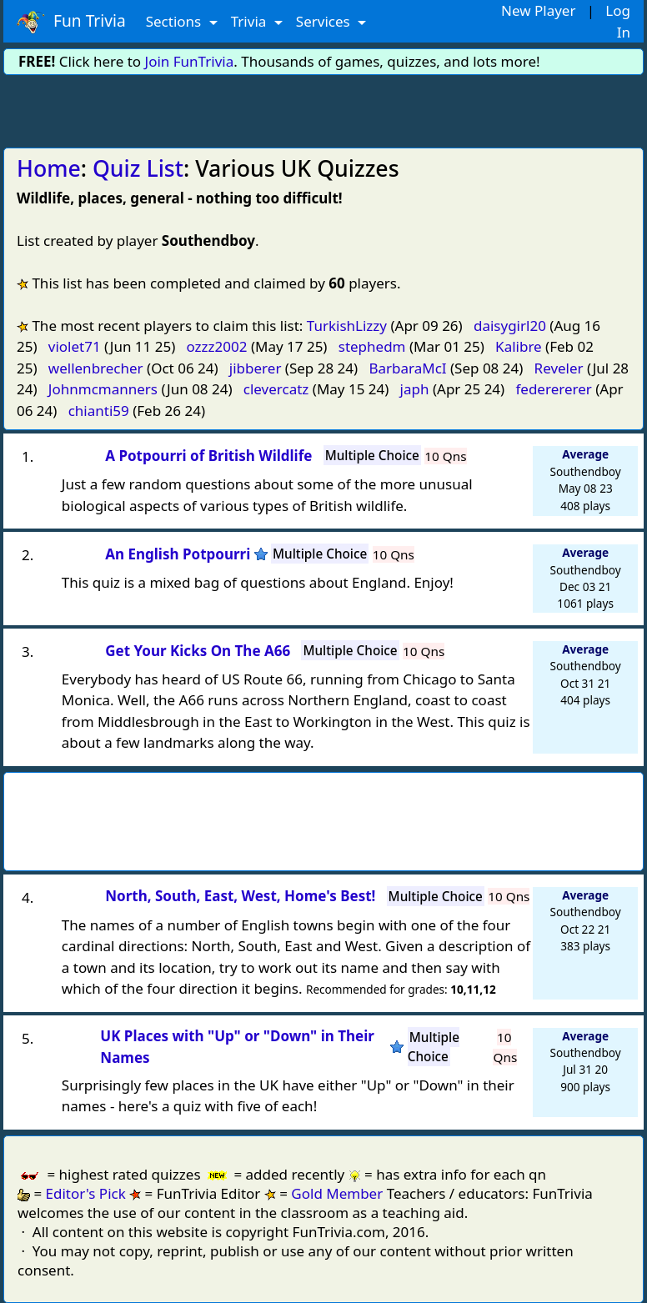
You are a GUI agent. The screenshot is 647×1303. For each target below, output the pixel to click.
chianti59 (98, 410)
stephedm (372, 346)
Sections (175, 21)
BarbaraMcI (407, 368)
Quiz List (138, 168)
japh (414, 388)
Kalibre (518, 346)
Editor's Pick (86, 1193)
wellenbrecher (95, 368)
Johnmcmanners (103, 388)
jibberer (255, 368)
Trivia (250, 21)
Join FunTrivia (189, 61)
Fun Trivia (71, 21)
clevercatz (276, 388)
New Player (538, 10)
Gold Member (337, 1193)
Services (325, 21)
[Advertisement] (323, 108)
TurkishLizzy (347, 325)
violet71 (74, 346)
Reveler (559, 368)
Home (49, 168)
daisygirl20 (510, 325)
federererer (553, 388)
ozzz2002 (217, 346)
